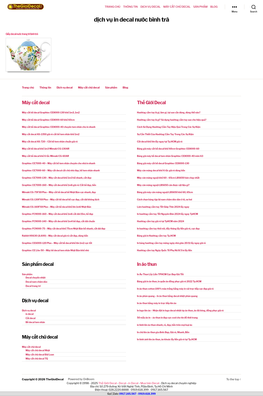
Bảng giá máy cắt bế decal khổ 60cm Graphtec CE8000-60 (167, 147)
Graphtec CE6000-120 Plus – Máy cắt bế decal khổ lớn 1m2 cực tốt (55, 240)
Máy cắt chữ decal (176, 6)
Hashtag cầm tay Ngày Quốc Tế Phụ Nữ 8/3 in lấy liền (163, 247)
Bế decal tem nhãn (35, 318)
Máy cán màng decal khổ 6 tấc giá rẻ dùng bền (160, 169)
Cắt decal (30, 314)
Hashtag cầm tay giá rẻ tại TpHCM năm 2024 (159, 219)
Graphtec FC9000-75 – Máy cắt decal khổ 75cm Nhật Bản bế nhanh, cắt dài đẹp (62, 226)
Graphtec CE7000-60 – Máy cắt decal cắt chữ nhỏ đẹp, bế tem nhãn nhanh (59, 169)
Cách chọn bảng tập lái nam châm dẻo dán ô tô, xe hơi (163, 197)
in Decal (133, 378)
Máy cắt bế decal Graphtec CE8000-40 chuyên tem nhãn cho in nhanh (57, 126)
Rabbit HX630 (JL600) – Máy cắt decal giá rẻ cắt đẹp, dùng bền (54, 233)
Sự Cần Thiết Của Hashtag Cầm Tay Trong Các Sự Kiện (164, 133)
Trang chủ (112, 6)
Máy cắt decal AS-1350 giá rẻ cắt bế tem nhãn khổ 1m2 (49, 133)
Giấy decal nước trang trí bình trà (23, 34)
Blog (214, 6)
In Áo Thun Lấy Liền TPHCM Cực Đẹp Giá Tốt (159, 271)
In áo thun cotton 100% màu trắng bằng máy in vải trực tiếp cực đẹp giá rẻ (174, 285)
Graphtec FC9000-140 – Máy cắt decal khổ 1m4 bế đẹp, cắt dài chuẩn (57, 219)
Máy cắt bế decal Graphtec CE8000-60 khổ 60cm (47, 119)
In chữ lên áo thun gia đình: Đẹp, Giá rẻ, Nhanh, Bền (162, 328)
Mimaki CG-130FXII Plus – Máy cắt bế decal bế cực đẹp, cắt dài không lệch (59, 197)
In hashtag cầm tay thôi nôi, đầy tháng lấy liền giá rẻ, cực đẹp (167, 226)
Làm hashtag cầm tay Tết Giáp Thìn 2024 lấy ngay (162, 204)
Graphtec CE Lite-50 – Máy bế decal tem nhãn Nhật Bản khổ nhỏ (54, 247)
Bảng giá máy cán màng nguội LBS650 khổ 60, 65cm (164, 190)
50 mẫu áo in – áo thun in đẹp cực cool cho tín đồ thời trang (166, 314)
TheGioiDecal (54, 374)
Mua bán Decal (149, 378)
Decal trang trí (33, 282)
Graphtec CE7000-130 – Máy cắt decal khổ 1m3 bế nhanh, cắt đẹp (55, 176)
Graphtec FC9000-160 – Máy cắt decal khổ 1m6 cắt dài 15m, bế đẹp (56, 211)
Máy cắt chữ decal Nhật (37, 346)
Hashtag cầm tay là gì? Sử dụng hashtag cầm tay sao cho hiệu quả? (170, 119)
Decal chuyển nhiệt (35, 274)
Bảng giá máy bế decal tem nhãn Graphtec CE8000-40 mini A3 (169, 154)
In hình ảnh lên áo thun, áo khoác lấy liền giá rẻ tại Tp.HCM (166, 335)
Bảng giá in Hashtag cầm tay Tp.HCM (155, 233)
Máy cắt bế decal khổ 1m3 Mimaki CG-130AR (45, 147)
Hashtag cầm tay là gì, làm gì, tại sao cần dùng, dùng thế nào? (167, 112)
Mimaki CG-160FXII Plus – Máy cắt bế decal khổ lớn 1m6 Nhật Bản (55, 204)
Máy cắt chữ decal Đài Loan (39, 350)
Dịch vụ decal (150, 6)
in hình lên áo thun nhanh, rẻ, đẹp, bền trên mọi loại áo (163, 321)
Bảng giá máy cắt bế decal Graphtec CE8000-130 (162, 162)
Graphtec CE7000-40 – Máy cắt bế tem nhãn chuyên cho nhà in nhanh (57, 162)
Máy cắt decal (35, 102)
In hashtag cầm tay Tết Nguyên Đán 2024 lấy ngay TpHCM (166, 211)
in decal (29, 310)
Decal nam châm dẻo (36, 278)
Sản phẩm (200, 6)
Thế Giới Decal (151, 102)
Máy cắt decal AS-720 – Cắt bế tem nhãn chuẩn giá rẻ (49, 140)
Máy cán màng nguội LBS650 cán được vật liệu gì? (162, 183)
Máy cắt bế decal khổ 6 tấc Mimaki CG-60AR (44, 154)
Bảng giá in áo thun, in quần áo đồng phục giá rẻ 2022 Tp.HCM (168, 278)
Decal (122, 378)
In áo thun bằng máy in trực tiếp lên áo (156, 299)
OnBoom (88, 374)
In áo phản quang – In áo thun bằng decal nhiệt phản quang (166, 292)
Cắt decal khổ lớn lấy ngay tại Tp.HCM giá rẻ (159, 140)
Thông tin (130, 6)
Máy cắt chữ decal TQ (36, 354)
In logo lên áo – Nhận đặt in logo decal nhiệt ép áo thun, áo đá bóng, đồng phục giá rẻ (178, 307)
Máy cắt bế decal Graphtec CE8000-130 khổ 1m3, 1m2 (49, 112)
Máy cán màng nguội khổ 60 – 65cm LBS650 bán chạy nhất (167, 176)
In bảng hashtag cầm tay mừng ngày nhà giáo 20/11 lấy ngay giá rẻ (170, 240)
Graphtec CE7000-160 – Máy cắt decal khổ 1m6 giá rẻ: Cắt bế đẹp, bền (57, 183)
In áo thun (147, 261)
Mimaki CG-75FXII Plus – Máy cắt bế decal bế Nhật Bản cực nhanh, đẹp (57, 190)
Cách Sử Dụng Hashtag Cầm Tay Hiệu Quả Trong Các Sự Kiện (167, 126)
